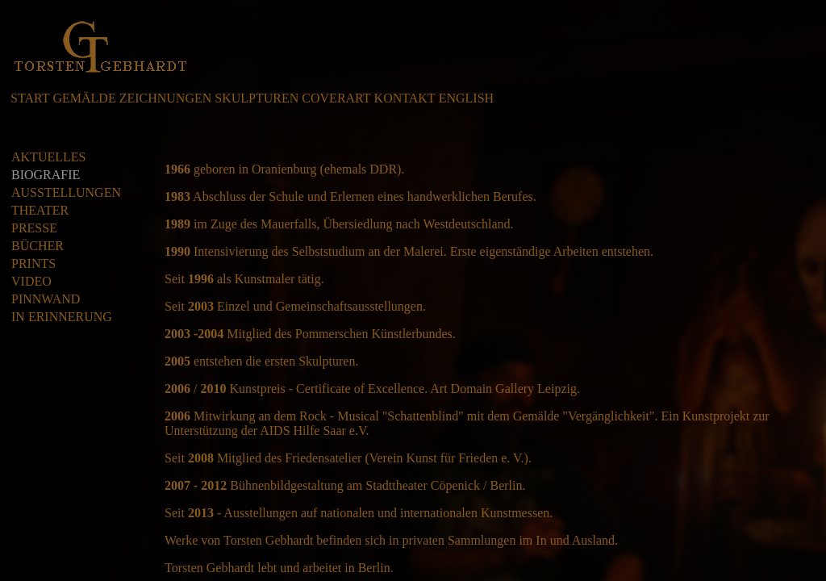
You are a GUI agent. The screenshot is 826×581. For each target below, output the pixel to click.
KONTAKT (405, 98)
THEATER (40, 210)
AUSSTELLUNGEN (66, 192)
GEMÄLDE (83, 98)
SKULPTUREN (256, 98)
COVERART (336, 98)
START (29, 98)
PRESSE (34, 228)
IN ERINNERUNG (61, 317)
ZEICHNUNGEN (165, 98)
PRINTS (33, 263)
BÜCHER (37, 246)
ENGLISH (466, 98)
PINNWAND (45, 299)
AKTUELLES (48, 157)
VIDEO (31, 281)
